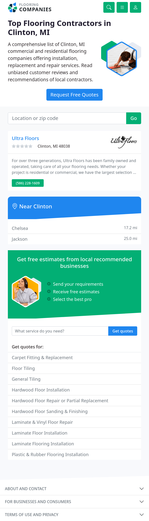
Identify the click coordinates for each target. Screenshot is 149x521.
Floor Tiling (23, 368)
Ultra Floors (25, 138)
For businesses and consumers (38, 501)
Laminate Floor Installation (39, 433)
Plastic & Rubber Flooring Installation (50, 454)
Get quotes (122, 331)
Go (133, 118)
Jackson (74, 239)
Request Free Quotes (75, 94)
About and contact (25, 488)
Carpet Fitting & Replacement (42, 357)
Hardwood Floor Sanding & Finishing (50, 411)
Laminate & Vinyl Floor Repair (42, 422)
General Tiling (26, 379)
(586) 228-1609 (28, 183)
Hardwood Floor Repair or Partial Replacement (60, 400)
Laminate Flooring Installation (43, 444)
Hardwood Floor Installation (41, 390)
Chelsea (74, 228)
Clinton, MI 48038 (54, 146)
